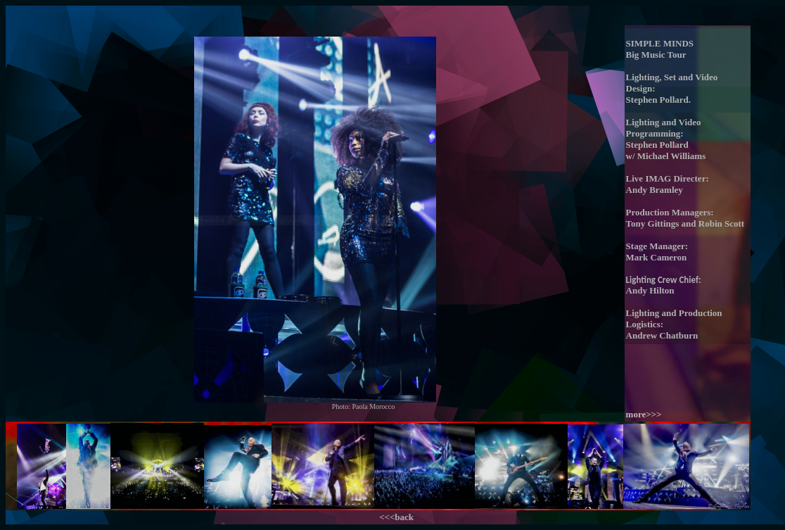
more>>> (644, 414)
